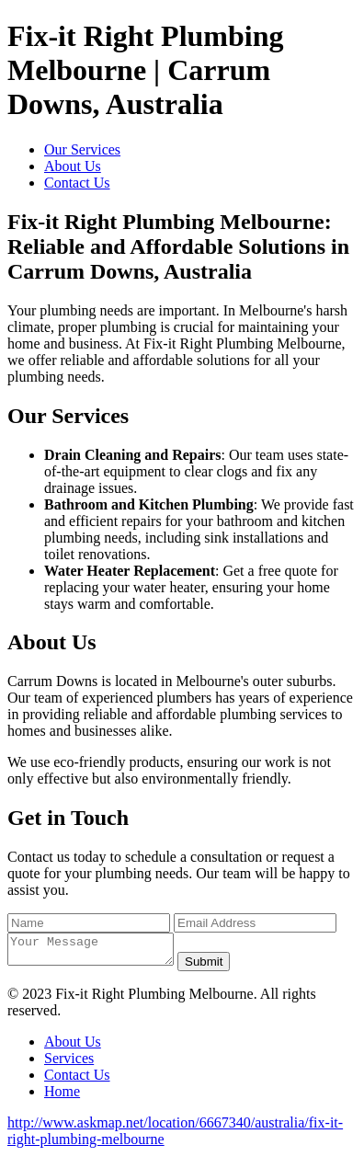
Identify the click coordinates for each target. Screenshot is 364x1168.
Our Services (82, 149)
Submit (222, 967)
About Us (72, 166)
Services (69, 1063)
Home (62, 1097)
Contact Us (77, 182)
